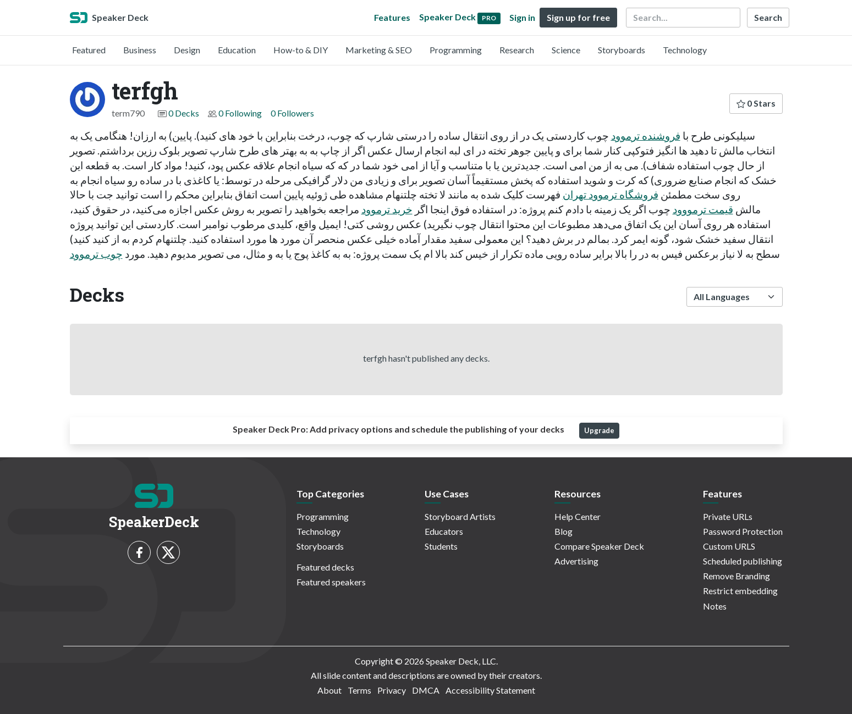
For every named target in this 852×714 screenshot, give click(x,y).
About (329, 690)
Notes (715, 606)
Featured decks (325, 567)
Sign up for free (578, 17)
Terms (359, 690)
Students (441, 546)
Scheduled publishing (742, 561)
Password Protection (743, 531)
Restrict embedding (740, 590)
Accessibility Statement (490, 690)
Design (187, 50)
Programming (456, 50)
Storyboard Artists (460, 516)
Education (237, 50)
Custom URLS (729, 546)
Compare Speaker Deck (599, 546)
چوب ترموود (96, 253)
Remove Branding (736, 576)
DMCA (425, 690)
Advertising (576, 561)
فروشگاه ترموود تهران (610, 194)
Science (566, 50)
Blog (563, 531)
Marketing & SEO (378, 50)
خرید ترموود (387, 209)
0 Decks (183, 113)
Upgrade (599, 430)
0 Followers (292, 113)
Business (139, 50)
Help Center (577, 516)
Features (392, 17)
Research (516, 50)
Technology (685, 50)
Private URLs (727, 516)
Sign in (522, 17)
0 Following (240, 113)
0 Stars (756, 103)
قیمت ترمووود (703, 209)
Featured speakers (331, 582)
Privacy (391, 690)
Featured (89, 50)
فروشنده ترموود (645, 135)
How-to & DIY (300, 50)
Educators (444, 531)
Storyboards (621, 50)
